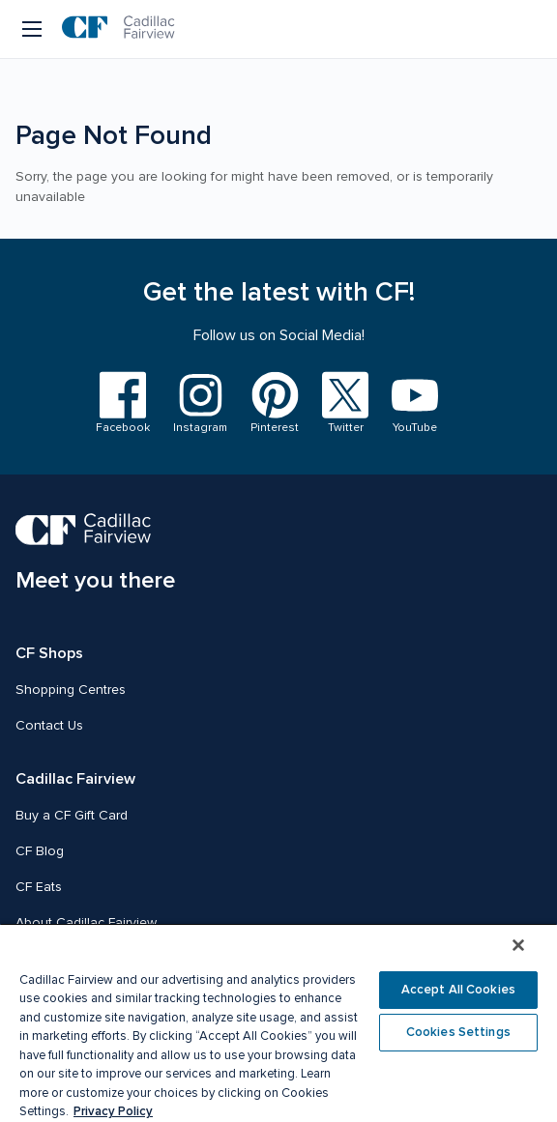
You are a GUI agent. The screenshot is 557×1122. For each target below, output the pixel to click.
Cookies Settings (458, 1032)
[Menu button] (33, 29)
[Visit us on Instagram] (200, 403)
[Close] (518, 945)
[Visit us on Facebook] (123, 403)
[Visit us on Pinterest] (274, 403)
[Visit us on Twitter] (345, 403)
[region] (278, 1022)
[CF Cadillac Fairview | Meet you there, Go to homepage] (95, 554)
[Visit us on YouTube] (415, 404)
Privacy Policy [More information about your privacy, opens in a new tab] (113, 1111)
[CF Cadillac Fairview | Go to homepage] (118, 29)
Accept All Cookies (458, 989)
